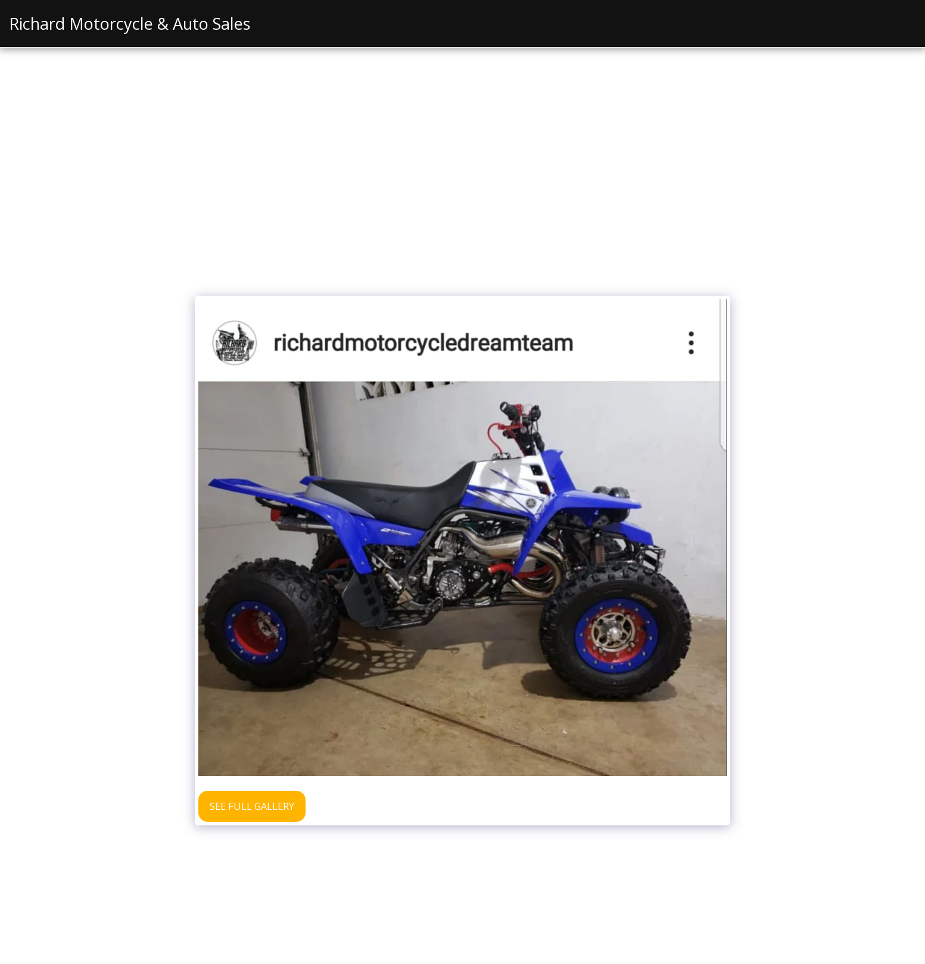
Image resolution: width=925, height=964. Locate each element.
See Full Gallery (252, 806)
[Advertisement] (462, 200)
